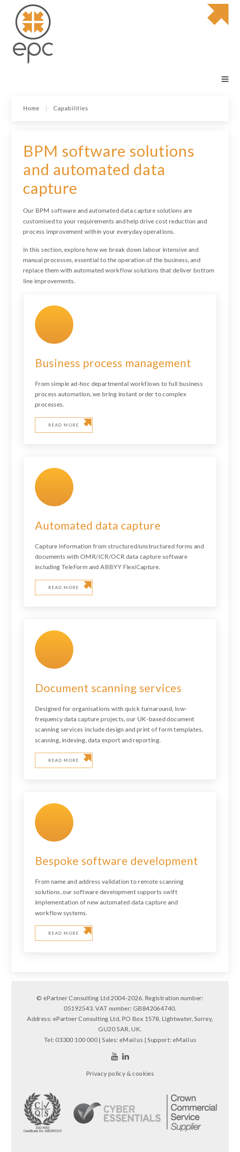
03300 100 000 (76, 1039)
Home (31, 108)
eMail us (131, 1039)
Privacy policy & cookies (120, 1073)
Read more (63, 424)
